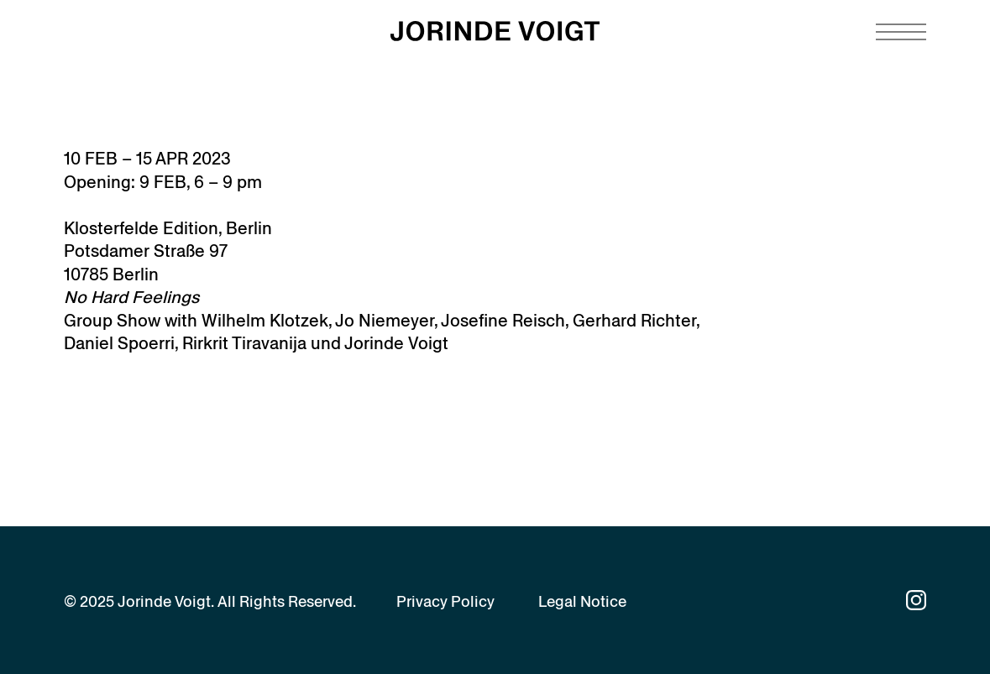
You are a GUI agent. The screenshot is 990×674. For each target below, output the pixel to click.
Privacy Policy (445, 601)
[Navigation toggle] (901, 32)
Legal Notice (582, 601)
